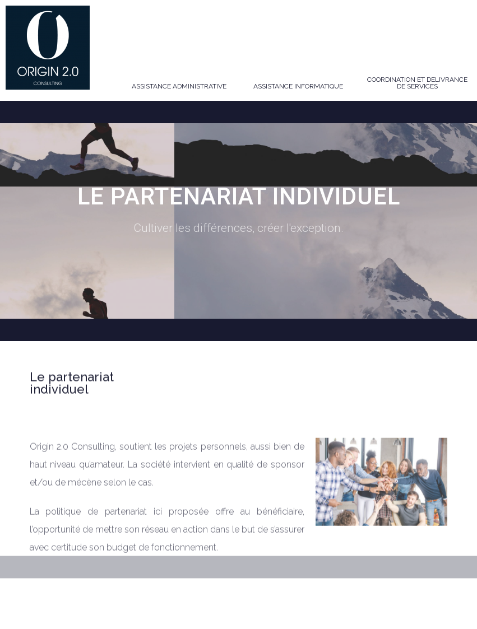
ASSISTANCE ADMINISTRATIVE (179, 86)
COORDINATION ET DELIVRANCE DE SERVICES (417, 83)
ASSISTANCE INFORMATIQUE (298, 86)
